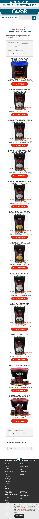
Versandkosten (27, 79)
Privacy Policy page (21, 509)
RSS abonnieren (17, 29)
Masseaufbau (24, 466)
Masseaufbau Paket (19, 365)
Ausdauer (23, 474)
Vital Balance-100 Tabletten (19, 274)
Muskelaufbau (24, 464)
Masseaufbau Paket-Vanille (19, 397)
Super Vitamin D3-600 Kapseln (19, 244)
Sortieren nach (13, 42)
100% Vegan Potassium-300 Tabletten (19, 152)
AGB (21, 501)
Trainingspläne (24, 495)
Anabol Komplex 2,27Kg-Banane (19, 60)
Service (23, 492)
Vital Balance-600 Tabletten (19, 336)
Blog (21, 498)
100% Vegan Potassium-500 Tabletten (19, 182)
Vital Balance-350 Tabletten (19, 305)
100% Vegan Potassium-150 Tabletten (19, 121)
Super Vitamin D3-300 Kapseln (20, 213)
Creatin (7, 469)
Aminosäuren (9, 471)
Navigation (11, 17)
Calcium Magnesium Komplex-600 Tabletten (19, 91)
